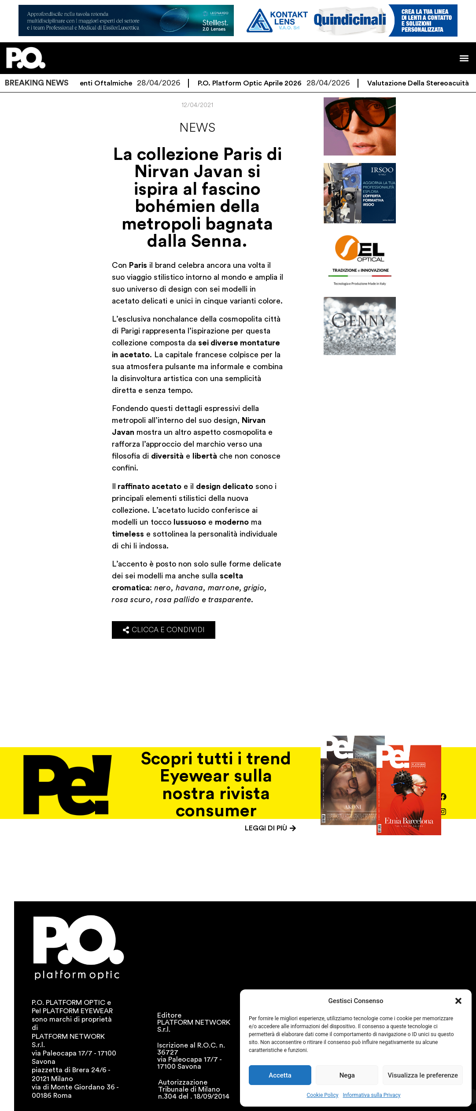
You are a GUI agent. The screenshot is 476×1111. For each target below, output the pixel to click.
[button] (458, 1000)
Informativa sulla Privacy (371, 1095)
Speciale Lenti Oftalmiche (100, 83)
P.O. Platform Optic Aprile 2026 (261, 83)
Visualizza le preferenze (422, 1075)
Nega (347, 1075)
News (197, 128)
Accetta (280, 1075)
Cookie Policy (323, 1095)
